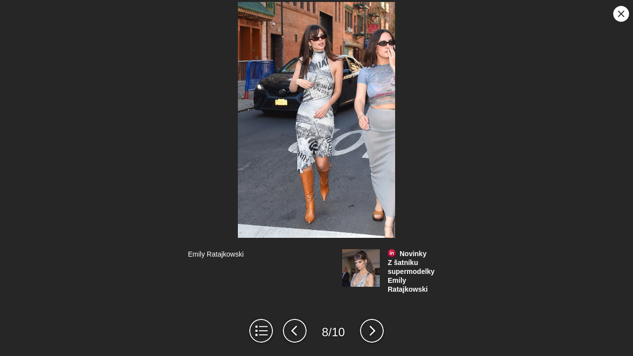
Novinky (413, 254)
